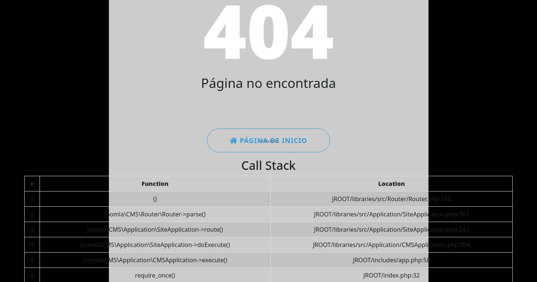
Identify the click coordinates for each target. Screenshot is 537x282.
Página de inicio (268, 140)
